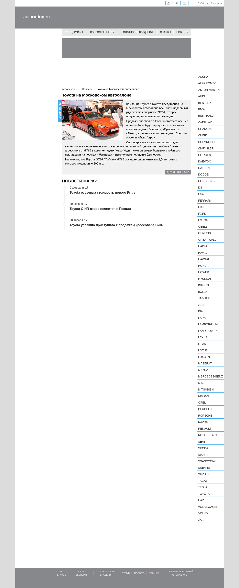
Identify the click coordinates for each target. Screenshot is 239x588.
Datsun (204, 168)
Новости (182, 32)
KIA (200, 311)
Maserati (205, 363)
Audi (201, 96)
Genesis (204, 233)
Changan (205, 129)
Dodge (203, 174)
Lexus (203, 337)
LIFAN (202, 344)
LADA (202, 317)
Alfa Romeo (207, 83)
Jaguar (204, 298)
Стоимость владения (138, 32)
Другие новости (178, 172)
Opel (202, 402)
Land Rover (207, 330)
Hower (203, 272)
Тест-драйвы (74, 32)
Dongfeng (206, 181)
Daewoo (204, 161)
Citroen (204, 155)
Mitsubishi (206, 389)
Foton (203, 220)
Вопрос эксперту (102, 32)
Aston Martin (209, 89)
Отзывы (165, 32)
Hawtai (203, 259)
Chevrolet (207, 142)
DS (200, 187)
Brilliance (206, 115)
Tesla (202, 487)
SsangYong (207, 461)
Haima (202, 246)
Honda (203, 265)
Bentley (204, 102)
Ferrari (204, 200)
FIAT (201, 207)
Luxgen (204, 357)
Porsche (205, 415)
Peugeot (205, 409)
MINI (201, 383)
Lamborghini (208, 324)
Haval (202, 252)
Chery (203, 135)
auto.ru (36, 16)
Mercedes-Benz (210, 376)
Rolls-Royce (208, 435)
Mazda (203, 370)
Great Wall (207, 239)
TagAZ (203, 480)
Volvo (203, 513)
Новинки (153, 573)
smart (203, 454)
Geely (203, 226)
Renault (204, 428)
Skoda (203, 448)
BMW (201, 109)
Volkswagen (208, 506)
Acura (203, 76)
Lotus (203, 350)
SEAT (202, 441)
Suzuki (203, 474)
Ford (202, 213)
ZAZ (201, 519)
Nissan (203, 396)
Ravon (203, 422)
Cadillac (205, 122)
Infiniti (203, 285)
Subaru (204, 467)
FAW (201, 194)
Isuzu (202, 291)
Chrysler (206, 148)
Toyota (204, 493)
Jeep (201, 304)
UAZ (201, 500)
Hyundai (204, 278)
